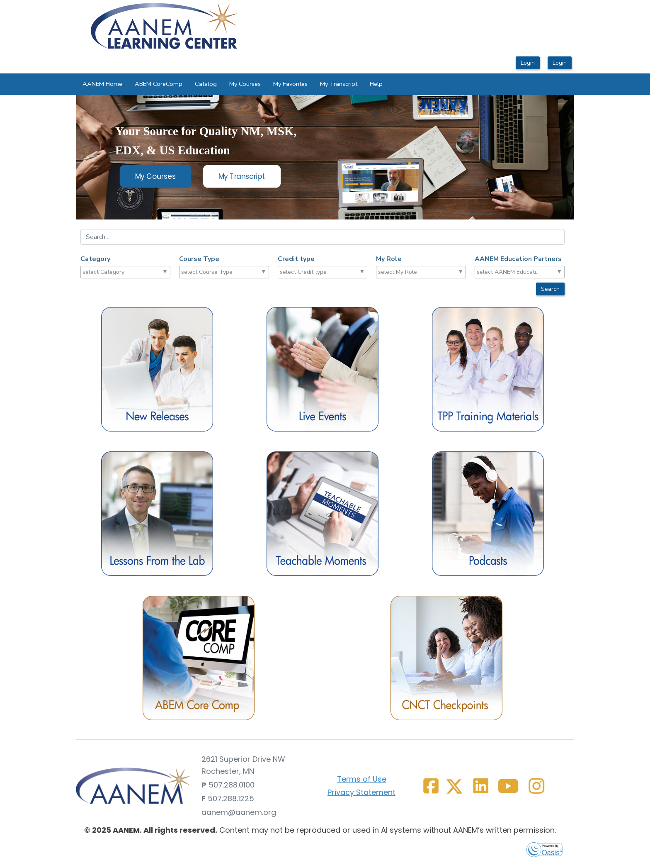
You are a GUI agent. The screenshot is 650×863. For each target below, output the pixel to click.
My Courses (245, 84)
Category (95, 258)
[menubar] (232, 84)
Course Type (199, 258)
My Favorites (290, 84)
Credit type (296, 258)
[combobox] (114, 272)
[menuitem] (102, 84)
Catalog (206, 84)
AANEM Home (102, 84)
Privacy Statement (361, 792)
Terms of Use (361, 779)
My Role (389, 258)
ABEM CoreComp (158, 84)
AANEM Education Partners (518, 258)
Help (376, 84)
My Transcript (338, 84)
